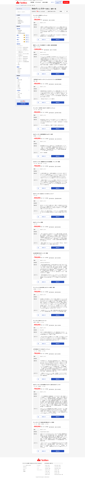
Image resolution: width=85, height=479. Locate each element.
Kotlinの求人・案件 (56, 471)
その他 (19, 88)
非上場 (19, 97)
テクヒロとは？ (38, 2)
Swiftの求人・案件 (56, 469)
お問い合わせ (25, 466)
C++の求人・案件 (47, 471)
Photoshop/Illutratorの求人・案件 (58, 474)
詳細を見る (58, 39)
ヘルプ (38, 468)
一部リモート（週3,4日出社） (23, 56)
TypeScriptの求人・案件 (57, 468)
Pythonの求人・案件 (47, 468)
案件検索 (32, 2)
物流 (19, 86)
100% (19, 72)
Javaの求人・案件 (47, 466)
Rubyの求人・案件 (47, 469)
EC (18, 81)
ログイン (52, 2)
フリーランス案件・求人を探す (27, 465)
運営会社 (24, 469)
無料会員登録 (66, 2)
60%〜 (19, 70)
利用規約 (24, 471)
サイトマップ (25, 468)
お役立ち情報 (45, 2)
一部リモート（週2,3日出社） (23, 58)
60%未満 (19, 68)
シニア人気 (20, 93)
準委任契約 (20, 30)
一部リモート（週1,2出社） (22, 60)
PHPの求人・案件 (47, 465)
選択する (27, 35)
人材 (19, 84)
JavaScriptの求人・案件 (57, 466)
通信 (19, 85)
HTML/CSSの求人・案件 (57, 465)
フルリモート (20, 45)
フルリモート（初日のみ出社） (23, 47)
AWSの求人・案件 (47, 474)
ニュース (38, 466)
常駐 (19, 64)
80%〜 (19, 71)
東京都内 (19, 23)
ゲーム (19, 82)
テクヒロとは (38, 465)
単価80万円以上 (21, 21)
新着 (19, 17)
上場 (19, 96)
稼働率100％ (20, 20)
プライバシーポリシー (39, 469)
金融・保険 (20, 79)
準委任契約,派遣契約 (21, 33)
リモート (19, 19)
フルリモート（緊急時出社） (23, 49)
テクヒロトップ (18, 5)
